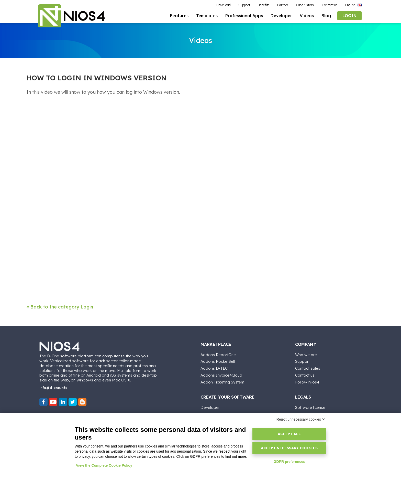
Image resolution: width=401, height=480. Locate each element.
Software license (310, 406)
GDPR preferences (289, 462)
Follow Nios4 (307, 381)
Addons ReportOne (218, 353)
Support (302, 360)
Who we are (306, 353)
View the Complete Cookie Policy (104, 465)
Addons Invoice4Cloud (221, 374)
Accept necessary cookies (289, 448)
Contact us (305, 374)
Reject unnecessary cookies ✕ (300, 419)
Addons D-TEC (214, 367)
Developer (210, 406)
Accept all (289, 434)
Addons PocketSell (218, 360)
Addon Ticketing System (222, 381)
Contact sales (307, 367)
